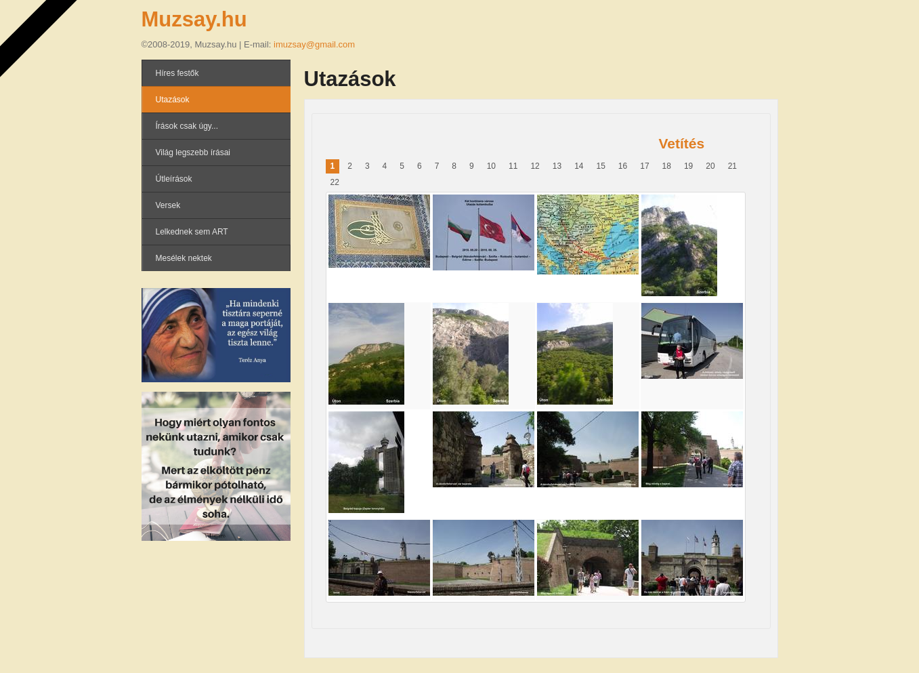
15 (600, 166)
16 (622, 166)
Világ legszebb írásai (193, 152)
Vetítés (682, 143)
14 (578, 166)
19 (688, 166)
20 (710, 166)
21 (732, 166)
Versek (168, 205)
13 (557, 166)
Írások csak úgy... (187, 126)
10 (491, 166)
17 (644, 166)
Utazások (173, 99)
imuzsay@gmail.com (314, 44)
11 (513, 166)
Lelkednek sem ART (192, 232)
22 (334, 182)
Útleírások (174, 179)
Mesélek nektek (184, 258)
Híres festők (177, 73)
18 (666, 166)
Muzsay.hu (194, 19)
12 (534, 166)
